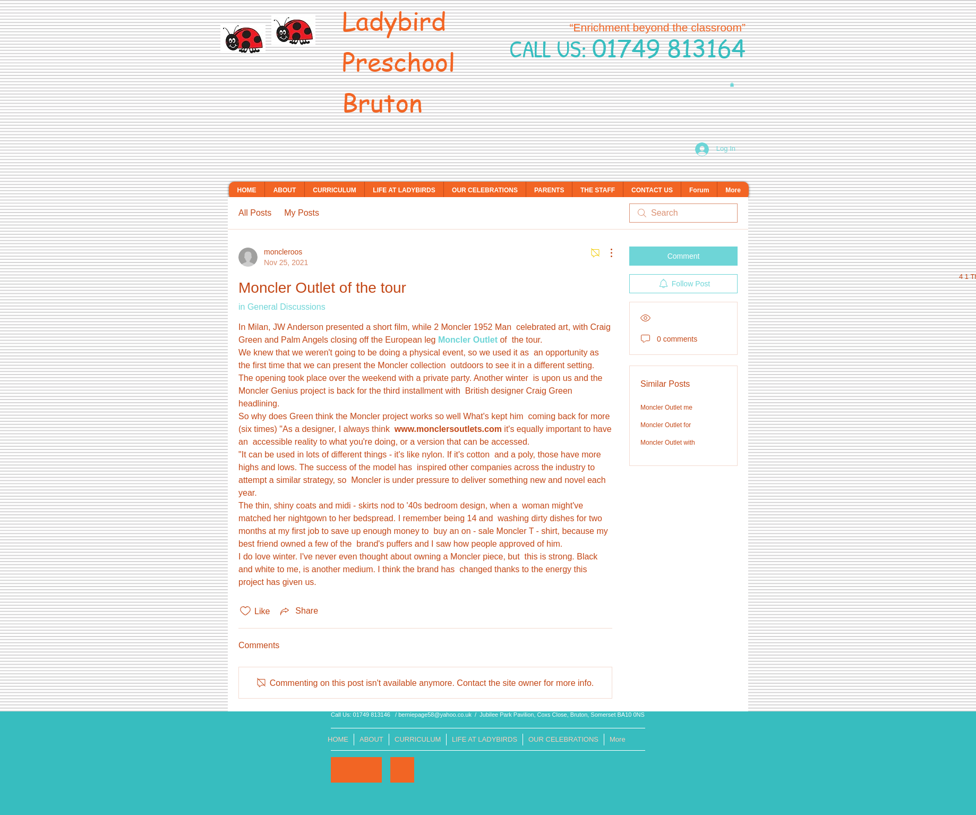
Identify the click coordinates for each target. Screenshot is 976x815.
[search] (683, 213)
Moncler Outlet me (666, 407)
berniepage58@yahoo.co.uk (435, 714)
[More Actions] (606, 253)
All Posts (254, 212)
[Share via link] (298, 611)
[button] (732, 84)
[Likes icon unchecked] (245, 611)
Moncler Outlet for (665, 425)
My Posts (301, 212)
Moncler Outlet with (667, 442)
